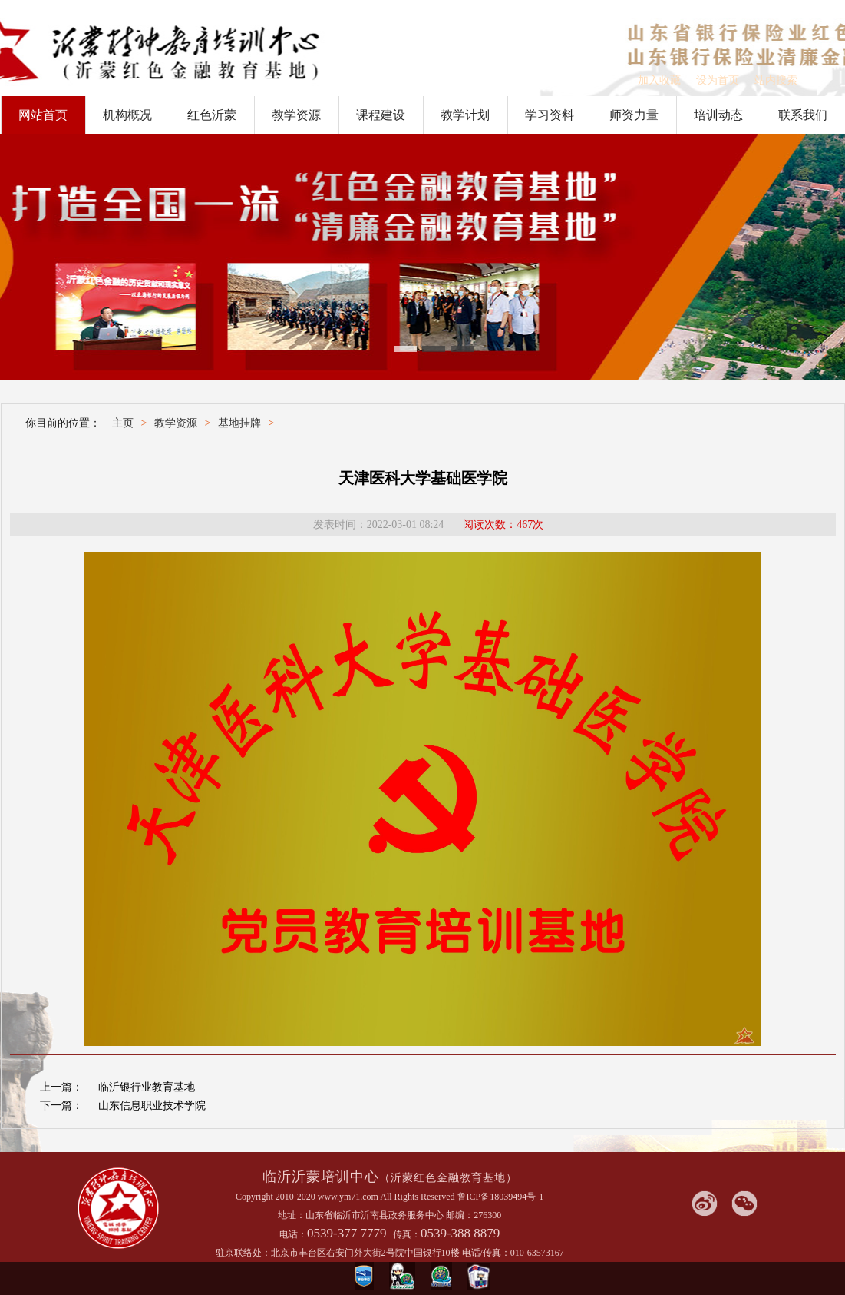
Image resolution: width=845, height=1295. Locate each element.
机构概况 (127, 114)
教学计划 (465, 114)
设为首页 (717, 80)
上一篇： (61, 1087)
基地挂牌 (239, 423)
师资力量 (634, 114)
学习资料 (549, 114)
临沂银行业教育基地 (146, 1087)
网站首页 (43, 114)
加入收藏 (659, 80)
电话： (293, 1234)
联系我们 (802, 114)
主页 (123, 423)
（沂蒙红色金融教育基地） (448, 1178)
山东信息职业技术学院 (152, 1105)
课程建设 (380, 114)
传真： (407, 1234)
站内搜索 (775, 80)
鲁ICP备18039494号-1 (500, 1196)
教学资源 (296, 114)
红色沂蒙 (211, 114)
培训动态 (718, 114)
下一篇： (61, 1105)
